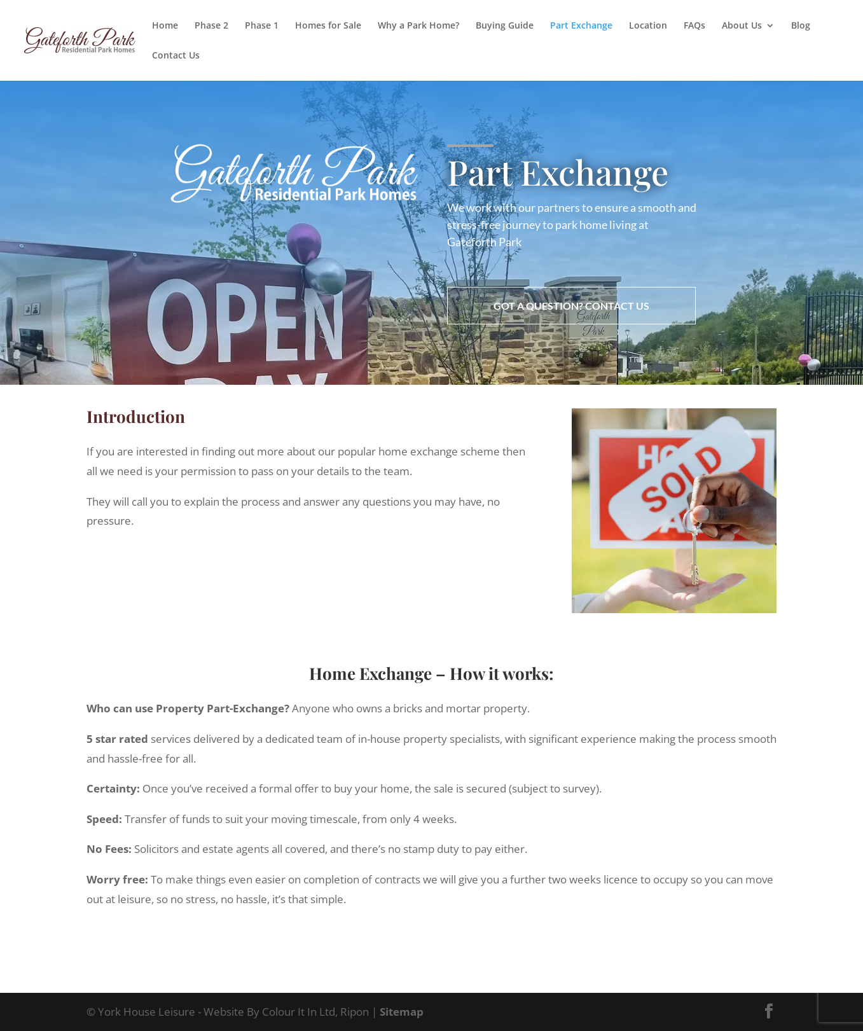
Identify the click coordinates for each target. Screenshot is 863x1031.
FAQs (694, 26)
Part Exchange (581, 26)
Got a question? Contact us (571, 306)
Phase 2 (211, 26)
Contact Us (176, 56)
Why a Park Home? (418, 26)
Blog (800, 26)
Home (165, 26)
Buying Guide (505, 26)
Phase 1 (262, 26)
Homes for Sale (328, 26)
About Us (742, 26)
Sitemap (402, 1011)
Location (648, 26)
